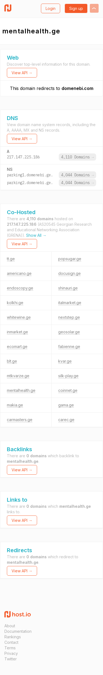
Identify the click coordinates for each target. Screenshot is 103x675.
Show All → (36, 235)
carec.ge (66, 419)
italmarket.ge (69, 302)
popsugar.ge (69, 258)
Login (50, 8)
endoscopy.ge (20, 288)
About (9, 625)
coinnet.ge (67, 390)
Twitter (10, 659)
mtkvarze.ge (18, 375)
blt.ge (12, 361)
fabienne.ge (69, 346)
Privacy (11, 653)
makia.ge (15, 405)
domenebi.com (77, 88)
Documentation (18, 631)
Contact (11, 642)
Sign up (76, 8)
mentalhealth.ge (21, 390)
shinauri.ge (68, 288)
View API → (22, 72)
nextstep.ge (69, 317)
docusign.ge (69, 273)
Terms (10, 647)
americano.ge (19, 273)
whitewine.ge (19, 317)
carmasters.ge (19, 419)
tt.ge (11, 258)
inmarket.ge (17, 331)
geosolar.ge (69, 331)
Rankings (12, 636)
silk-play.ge (68, 375)
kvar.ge (65, 361)
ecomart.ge (17, 346)
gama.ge (66, 405)
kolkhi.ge (15, 302)
